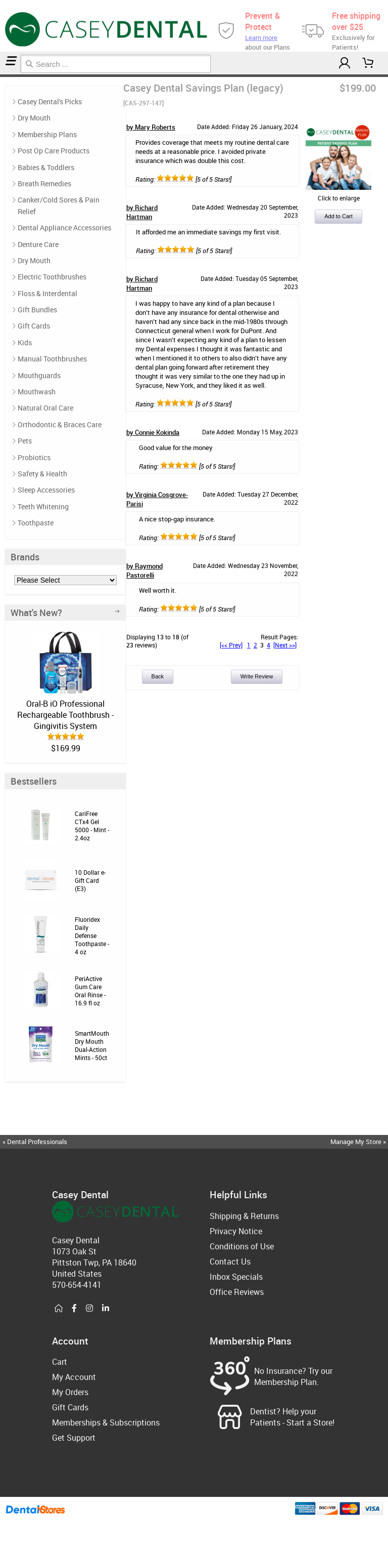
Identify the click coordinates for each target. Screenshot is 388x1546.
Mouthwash (37, 391)
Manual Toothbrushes (52, 358)
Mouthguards (39, 375)
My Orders (70, 1392)
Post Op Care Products (53, 150)
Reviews (4, 75)
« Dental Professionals (35, 1141)
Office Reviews (237, 1291)
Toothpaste (36, 522)
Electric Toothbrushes (52, 276)
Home (2, 75)
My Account (74, 1376)
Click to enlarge (338, 194)
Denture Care (38, 244)
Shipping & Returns (244, 1216)
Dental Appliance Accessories (64, 227)
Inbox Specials (236, 1276)
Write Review (256, 676)
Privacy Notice (236, 1231)
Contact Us (230, 1261)
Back (158, 676)
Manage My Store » (358, 1141)
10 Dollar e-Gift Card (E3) (90, 880)
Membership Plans (47, 134)
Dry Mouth (34, 118)
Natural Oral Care (45, 408)
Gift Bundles (37, 309)
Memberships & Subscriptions (106, 1422)
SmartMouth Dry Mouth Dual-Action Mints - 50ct (92, 1045)
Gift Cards (34, 326)
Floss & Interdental (47, 293)
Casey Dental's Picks (50, 101)
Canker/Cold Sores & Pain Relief (59, 205)
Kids (25, 342)
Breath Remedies (44, 183)
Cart (59, 1361)
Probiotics (34, 457)
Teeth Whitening (43, 506)
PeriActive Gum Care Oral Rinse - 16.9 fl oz (90, 990)
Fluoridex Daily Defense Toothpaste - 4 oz (92, 935)
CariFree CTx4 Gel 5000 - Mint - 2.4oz (92, 825)
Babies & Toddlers (46, 167)
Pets (25, 440)
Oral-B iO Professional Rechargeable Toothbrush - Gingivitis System (65, 714)
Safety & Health (42, 473)
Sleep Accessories (46, 490)
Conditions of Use (242, 1246)
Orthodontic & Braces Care (60, 424)
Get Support (73, 1437)
